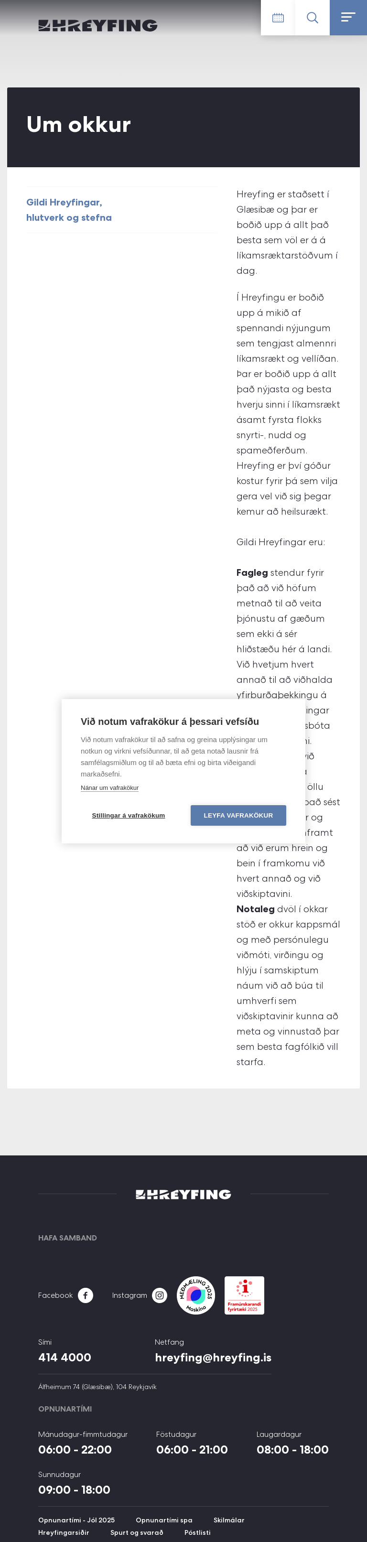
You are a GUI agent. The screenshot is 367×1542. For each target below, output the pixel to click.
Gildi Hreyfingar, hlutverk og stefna (69, 210)
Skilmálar (229, 1520)
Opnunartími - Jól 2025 (76, 1520)
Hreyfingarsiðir (63, 1532)
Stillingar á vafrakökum (128, 815)
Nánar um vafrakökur (110, 787)
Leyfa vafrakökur (238, 815)
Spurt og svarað (136, 1532)
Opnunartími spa (164, 1520)
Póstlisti (197, 1532)
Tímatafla (278, 17)
